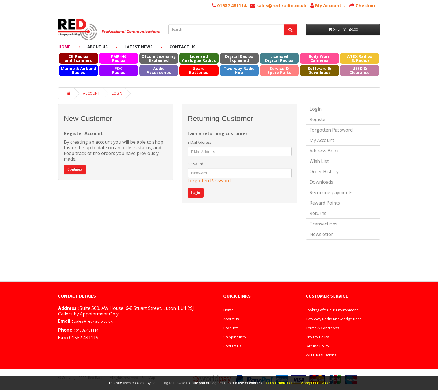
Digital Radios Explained (239, 58)
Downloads (321, 182)
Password (195, 163)
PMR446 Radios (118, 58)
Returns (318, 213)
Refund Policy (317, 346)
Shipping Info (234, 336)
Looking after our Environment (332, 309)
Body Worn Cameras (319, 58)
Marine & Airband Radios (78, 70)
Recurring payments (331, 192)
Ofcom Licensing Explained (158, 58)
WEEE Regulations (321, 355)
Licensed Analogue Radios (199, 58)
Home (64, 46)
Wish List (319, 161)
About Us (97, 46)
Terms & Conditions (322, 327)
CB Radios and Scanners (78, 58)
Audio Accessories (159, 70)
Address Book (324, 151)
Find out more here (279, 383)
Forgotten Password (209, 181)
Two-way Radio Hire (239, 70)
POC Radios (118, 70)
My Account (322, 140)
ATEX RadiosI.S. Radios (359, 58)
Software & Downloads (319, 70)
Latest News (138, 46)
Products (231, 327)
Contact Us (182, 46)
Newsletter (321, 234)
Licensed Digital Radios (279, 58)
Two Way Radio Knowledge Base (334, 318)
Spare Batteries (198, 70)
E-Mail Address (199, 142)
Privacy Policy (317, 336)
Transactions (323, 224)
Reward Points (325, 203)
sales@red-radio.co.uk (93, 321)
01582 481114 (87, 330)
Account (91, 93)
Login (117, 93)
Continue (74, 169)
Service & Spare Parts (279, 70)
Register (318, 119)
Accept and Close (315, 383)
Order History (324, 171)
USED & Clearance (359, 70)
